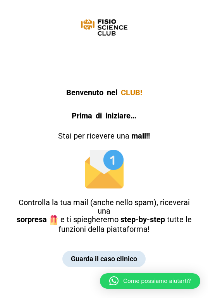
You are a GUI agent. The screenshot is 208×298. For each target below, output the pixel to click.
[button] (150, 281)
